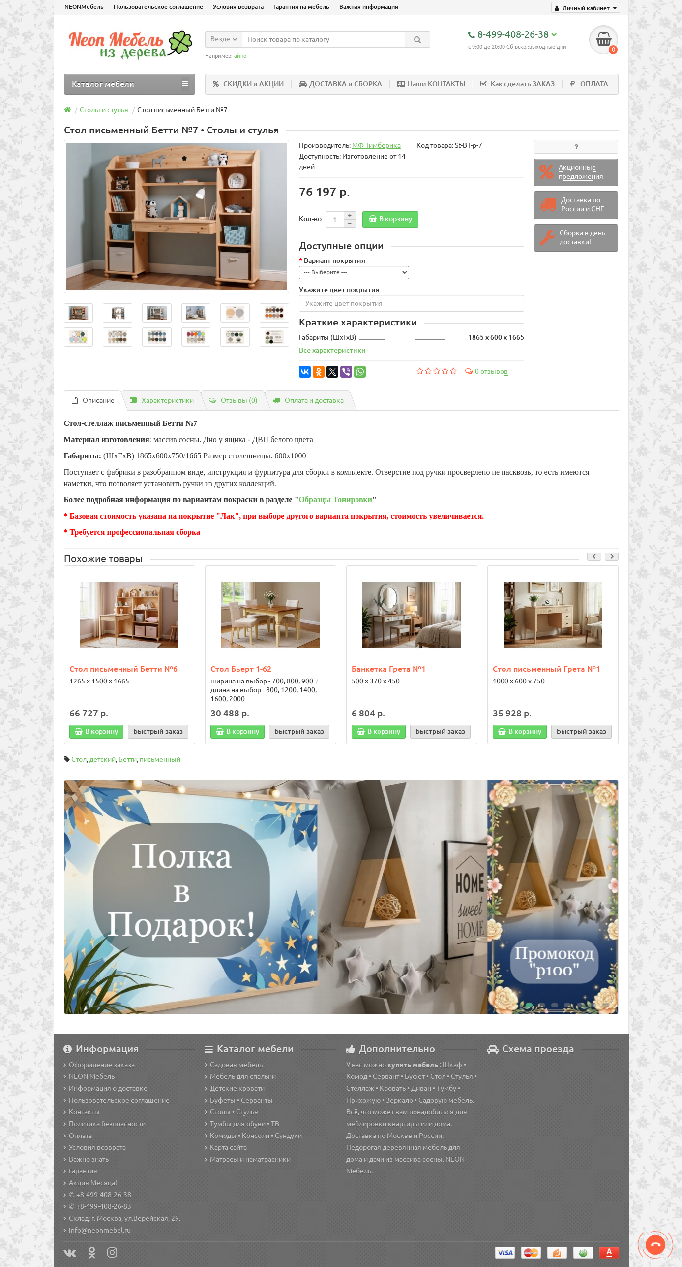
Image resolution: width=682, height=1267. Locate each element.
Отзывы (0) (233, 401)
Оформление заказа (99, 1065)
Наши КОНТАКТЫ (431, 84)
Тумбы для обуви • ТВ (242, 1124)
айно (240, 56)
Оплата (77, 1135)
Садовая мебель (234, 1065)
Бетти (128, 760)
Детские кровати (235, 1088)
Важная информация (368, 6)
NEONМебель (84, 6)
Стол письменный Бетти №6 (123, 669)
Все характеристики (332, 351)
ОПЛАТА (589, 84)
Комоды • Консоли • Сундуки (253, 1135)
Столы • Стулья (231, 1112)
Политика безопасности (104, 1124)
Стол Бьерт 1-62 (240, 669)
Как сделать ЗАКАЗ (517, 84)
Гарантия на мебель (301, 6)
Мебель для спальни (240, 1076)
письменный (160, 760)
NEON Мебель (89, 1076)
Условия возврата (238, 6)
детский (102, 760)
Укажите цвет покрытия (339, 290)
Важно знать (86, 1159)
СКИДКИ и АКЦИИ (248, 84)
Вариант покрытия (334, 261)
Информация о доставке (105, 1088)
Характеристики (162, 401)
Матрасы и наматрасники (248, 1159)
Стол (79, 760)
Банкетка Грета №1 (389, 669)
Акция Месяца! (90, 1183)
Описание (93, 401)
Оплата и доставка (308, 401)
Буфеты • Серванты (239, 1100)
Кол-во (310, 219)
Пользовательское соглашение (158, 6)
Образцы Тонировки (335, 500)
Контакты (81, 1112)
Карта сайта (226, 1147)
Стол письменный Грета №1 (546, 669)
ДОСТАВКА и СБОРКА (340, 84)
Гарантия (80, 1171)
